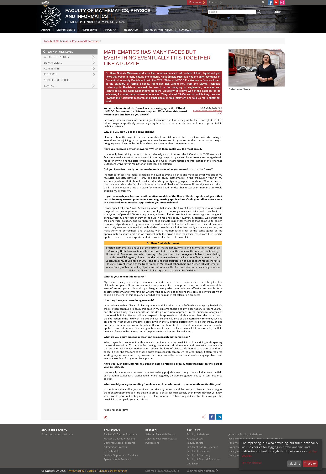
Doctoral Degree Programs (119, 442)
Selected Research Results (160, 434)
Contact (185, 29)
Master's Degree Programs (119, 438)
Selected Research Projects (161, 438)
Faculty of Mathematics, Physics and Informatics (71, 41)
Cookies (91, 471)
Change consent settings (113, 471)
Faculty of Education (198, 451)
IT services (195, 2)
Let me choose (252, 463)
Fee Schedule (111, 451)
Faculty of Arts (195, 442)
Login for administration (201, 471)
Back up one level (60, 51)
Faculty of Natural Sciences (202, 447)
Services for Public (158, 29)
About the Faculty (56, 57)
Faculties (193, 430)
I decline (294, 463)
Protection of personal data (57, 434)
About (45, 29)
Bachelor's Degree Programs (120, 434)
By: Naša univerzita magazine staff (207, 112)
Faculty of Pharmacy (198, 455)
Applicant (111, 29)
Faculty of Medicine (198, 434)
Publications (152, 442)
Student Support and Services (121, 455)
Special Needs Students (117, 459)
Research (131, 29)
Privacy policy (76, 471)
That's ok (310, 463)
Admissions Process (115, 447)
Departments (66, 29)
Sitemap (213, 2)
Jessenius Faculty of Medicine (245, 434)
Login (278, 12)
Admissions (89, 29)
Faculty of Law (195, 438)
